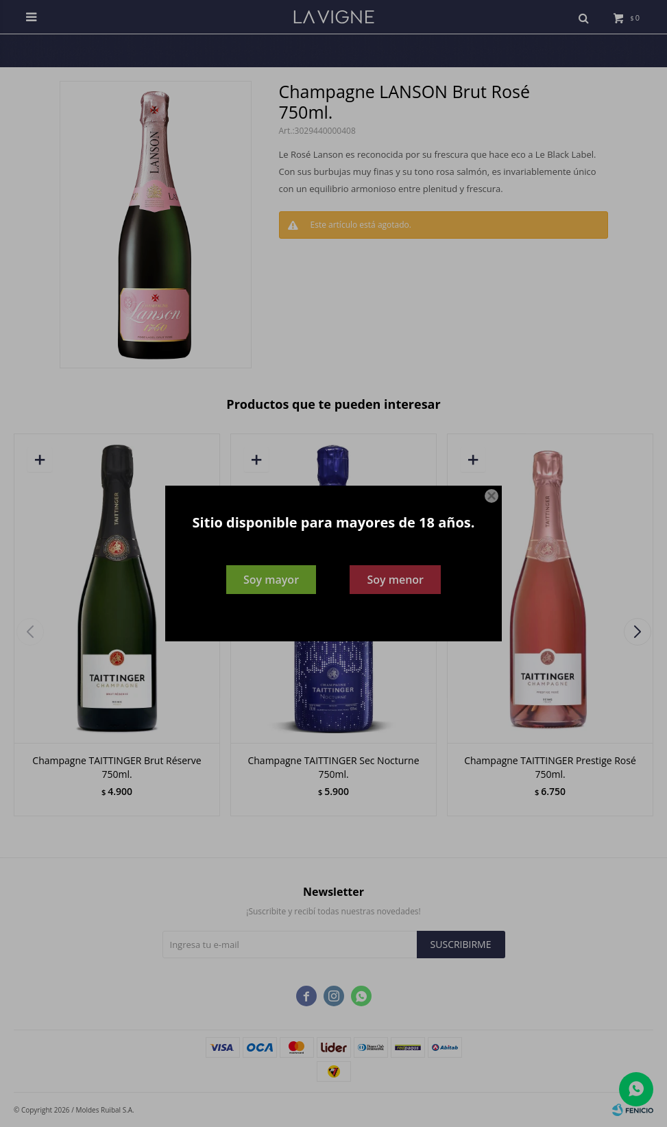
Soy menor (395, 579)
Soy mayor (271, 579)
